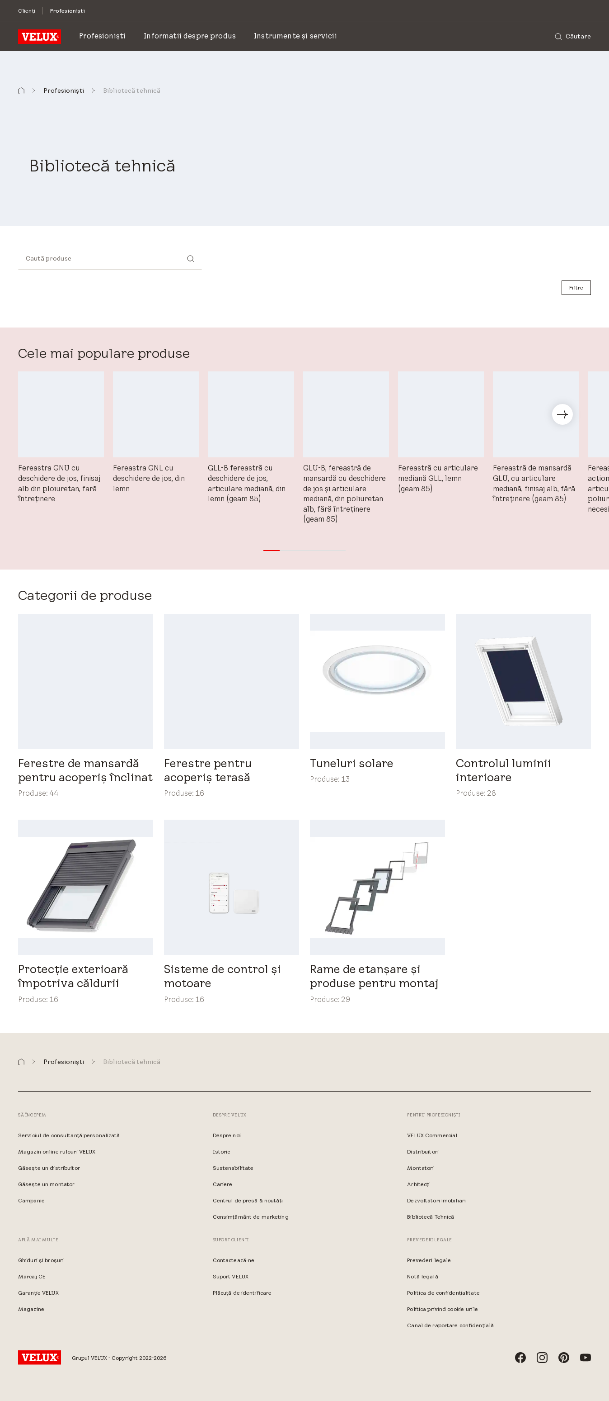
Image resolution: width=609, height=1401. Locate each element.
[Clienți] (26, 11)
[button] (21, 90)
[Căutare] (573, 36)
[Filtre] (576, 287)
